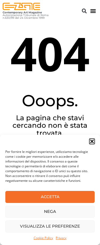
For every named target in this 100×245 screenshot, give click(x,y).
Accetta (50, 196)
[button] (92, 141)
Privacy (61, 238)
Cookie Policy (43, 238)
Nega (50, 211)
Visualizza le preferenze (50, 226)
